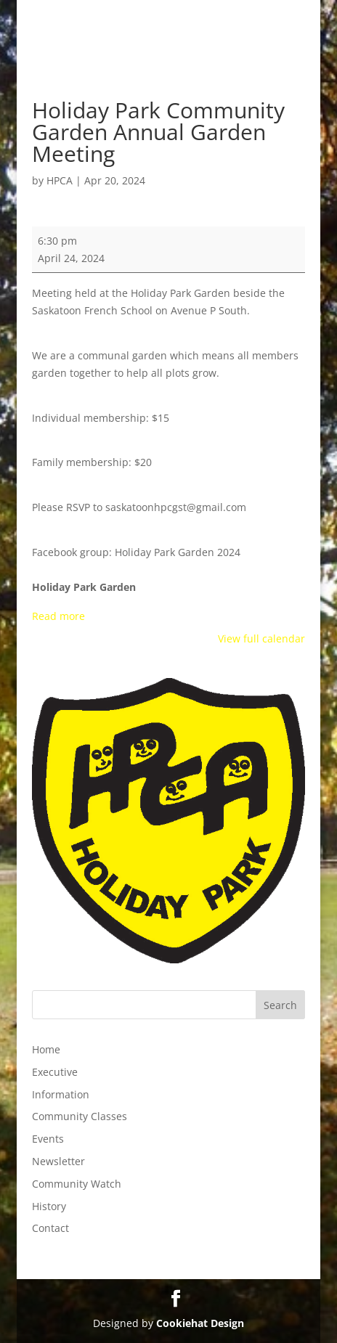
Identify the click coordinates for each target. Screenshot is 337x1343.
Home (46, 1049)
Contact (50, 1228)
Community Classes (79, 1116)
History (49, 1206)
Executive (55, 1072)
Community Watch (76, 1184)
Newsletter (58, 1161)
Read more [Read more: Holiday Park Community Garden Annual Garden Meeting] (58, 616)
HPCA (59, 180)
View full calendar (261, 638)
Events (48, 1139)
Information (60, 1094)
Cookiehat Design (200, 1323)
